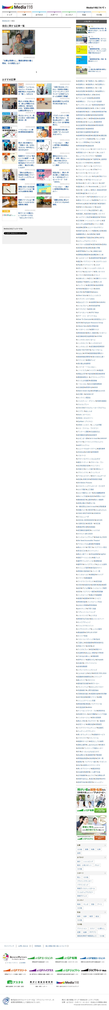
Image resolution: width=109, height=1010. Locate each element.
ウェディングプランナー (86, 731)
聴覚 (95, 118)
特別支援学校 (95, 306)
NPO (103, 779)
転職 (89, 135)
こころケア (102, 186)
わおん (80, 353)
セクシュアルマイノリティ (87, 241)
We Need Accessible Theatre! (89, 540)
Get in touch (93, 438)
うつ (87, 118)
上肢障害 (103, 159)
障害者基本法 (98, 643)
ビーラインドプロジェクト (93, 442)
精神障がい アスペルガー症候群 (90, 101)
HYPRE (99, 336)
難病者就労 (82, 500)
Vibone (80, 183)
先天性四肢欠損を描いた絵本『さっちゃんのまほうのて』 (61, 132)
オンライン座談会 (84, 397)
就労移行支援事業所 (85, 132)
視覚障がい (82, 84)
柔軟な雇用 (82, 745)
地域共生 (87, 585)
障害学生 (102, 711)
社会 (84, 15)
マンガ (85, 904)
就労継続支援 (82, 435)
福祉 (79, 186)
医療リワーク (92, 697)
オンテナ (86, 186)
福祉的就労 (93, 435)
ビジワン (81, 411)
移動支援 (90, 724)
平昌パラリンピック (94, 180)
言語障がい (101, 84)
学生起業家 (95, 554)
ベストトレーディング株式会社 (89, 639)
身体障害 (97, 98)
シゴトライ (101, 214)
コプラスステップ (84, 629)
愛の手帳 (97, 248)
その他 (99, 15)
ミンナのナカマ (96, 343)
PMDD (80, 289)
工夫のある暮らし (84, 656)
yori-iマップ (82, 608)
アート (88, 166)
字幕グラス (103, 176)
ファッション (82, 928)
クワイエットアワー (98, 377)
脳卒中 (80, 564)
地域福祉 (92, 527)
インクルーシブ (83, 595)
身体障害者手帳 (96, 258)
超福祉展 (90, 146)
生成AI (80, 663)
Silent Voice (82, 295)
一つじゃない (82, 384)
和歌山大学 (82, 374)
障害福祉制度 (82, 758)
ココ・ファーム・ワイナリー (88, 428)
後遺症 (80, 598)
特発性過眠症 (102, 401)
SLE (79, 765)
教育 (105, 585)
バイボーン (103, 333)
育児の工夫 (82, 551)
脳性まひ (81, 118)
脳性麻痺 (102, 448)
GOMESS (97, 513)
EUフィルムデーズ (99, 476)
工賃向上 (81, 643)
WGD (96, 387)
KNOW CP (90, 394)
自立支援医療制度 (95, 384)
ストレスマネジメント (86, 625)
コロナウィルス (101, 261)
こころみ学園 (97, 425)
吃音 (92, 649)
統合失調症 (82, 91)
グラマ (80, 442)
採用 (78, 853)
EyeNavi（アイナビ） (86, 421)
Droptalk (100, 660)
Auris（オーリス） (84, 414)
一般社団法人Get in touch (87, 506)
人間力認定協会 (93, 690)
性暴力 (102, 745)
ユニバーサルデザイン (95, 227)
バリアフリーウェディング (87, 728)
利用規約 (38, 946)
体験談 (93, 574)
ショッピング (88, 861)
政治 (97, 916)
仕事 (24, 15)
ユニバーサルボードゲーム (87, 448)
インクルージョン (84, 717)
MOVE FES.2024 (100, 673)
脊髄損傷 (90, 125)
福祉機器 (94, 254)
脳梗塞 (99, 595)
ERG (79, 323)
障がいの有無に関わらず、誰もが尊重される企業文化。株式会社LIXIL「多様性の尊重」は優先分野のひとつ (26, 105)
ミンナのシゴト (83, 346)
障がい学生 (82, 721)
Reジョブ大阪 (83, 496)
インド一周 (96, 571)
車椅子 (102, 105)
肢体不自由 (82, 782)
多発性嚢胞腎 (82, 666)
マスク (80, 272)
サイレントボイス (94, 295)
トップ (9, 15)
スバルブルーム (83, 306)
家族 (100, 585)
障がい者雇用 (98, 500)
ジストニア (98, 677)
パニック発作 (100, 139)
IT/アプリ (93, 932)
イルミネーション (84, 169)
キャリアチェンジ (84, 622)
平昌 (90, 197)
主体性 (88, 452)
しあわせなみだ (93, 745)
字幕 (79, 180)
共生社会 (81, 452)
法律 (85, 916)
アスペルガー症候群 (85, 98)
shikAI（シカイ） (84, 425)
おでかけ (39, 15)
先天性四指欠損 (83, 466)
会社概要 (22, 962)
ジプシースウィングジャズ (87, 670)
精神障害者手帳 (101, 112)
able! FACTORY (84, 350)
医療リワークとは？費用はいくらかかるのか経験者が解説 (26, 202)
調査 (95, 200)
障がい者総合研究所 (99, 190)
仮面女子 (81, 282)
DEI (79, 591)
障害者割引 (82, 129)
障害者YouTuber (84, 619)
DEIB (91, 598)
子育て (89, 547)
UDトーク (81, 268)
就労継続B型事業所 (98, 346)
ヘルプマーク (82, 139)
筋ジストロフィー (97, 619)
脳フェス (97, 557)
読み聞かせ (82, 755)
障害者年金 (82, 115)
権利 (87, 772)
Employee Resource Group (93, 323)
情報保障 (95, 656)
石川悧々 (81, 394)
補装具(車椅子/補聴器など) (87, 936)
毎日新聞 (81, 159)
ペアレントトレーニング (86, 612)
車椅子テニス (82, 896)
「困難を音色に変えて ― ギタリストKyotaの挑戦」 (61, 202)
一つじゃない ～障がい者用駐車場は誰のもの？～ (61, 189)
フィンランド (95, 472)
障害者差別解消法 (84, 108)
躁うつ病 (90, 112)
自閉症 (89, 248)
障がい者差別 (92, 333)
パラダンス (103, 762)
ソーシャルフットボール (93, 220)
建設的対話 (96, 768)
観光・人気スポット (84, 865)
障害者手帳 (82, 95)
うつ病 (99, 88)
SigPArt (103, 554)
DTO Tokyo (95, 312)
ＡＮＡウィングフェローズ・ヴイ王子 (91, 486)
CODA (80, 585)
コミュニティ (98, 782)
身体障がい (82, 81)
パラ (84, 180)
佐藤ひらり (82, 510)
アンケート (103, 200)
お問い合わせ (23, 946)
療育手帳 (81, 251)
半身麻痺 (81, 237)
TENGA (103, 217)
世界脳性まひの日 (98, 391)
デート (99, 169)
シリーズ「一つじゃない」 (87, 367)
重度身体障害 (100, 374)
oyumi (98, 207)
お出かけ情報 (82, 605)
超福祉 (88, 159)
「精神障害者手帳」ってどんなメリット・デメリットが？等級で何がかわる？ (97, 51)
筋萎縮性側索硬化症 (85, 677)
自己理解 (92, 714)
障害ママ (98, 649)
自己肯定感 (82, 697)
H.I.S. (83, 207)
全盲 (84, 122)
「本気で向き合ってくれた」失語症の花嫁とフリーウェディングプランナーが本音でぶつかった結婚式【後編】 (61, 91)
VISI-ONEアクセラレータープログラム (92, 408)
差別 (79, 193)
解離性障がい (82, 234)
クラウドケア (82, 738)
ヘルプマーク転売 (84, 217)
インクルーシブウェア (86, 537)
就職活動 (103, 135)
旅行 (88, 203)
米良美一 (90, 523)
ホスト (96, 183)
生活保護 (81, 387)
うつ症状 (102, 108)
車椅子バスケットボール (86, 888)
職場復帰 (89, 578)
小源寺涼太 (82, 523)
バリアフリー (97, 166)
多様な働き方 (82, 503)
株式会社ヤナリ (96, 568)
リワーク (81, 578)
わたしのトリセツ (97, 687)
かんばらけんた (101, 510)
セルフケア (91, 775)
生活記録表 (82, 707)
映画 (93, 115)
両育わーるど (101, 496)
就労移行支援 (90, 214)
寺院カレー (99, 469)
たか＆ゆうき (82, 673)
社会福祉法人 (95, 431)
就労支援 (98, 581)
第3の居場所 (96, 717)
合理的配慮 (102, 506)
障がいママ (82, 547)
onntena (94, 186)
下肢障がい (91, 81)
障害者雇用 (82, 146)
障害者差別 (82, 333)
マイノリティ (95, 466)
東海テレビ (91, 360)
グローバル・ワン (97, 462)
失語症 (91, 496)
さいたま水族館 (83, 380)
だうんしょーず (83, 517)
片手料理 (100, 653)
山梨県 (89, 500)
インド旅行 (90, 469)
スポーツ (54, 15)
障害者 (96, 105)
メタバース (82, 455)
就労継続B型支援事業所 (86, 336)
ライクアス (93, 370)
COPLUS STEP (91, 632)
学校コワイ (82, 646)
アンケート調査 (83, 431)
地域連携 (89, 643)
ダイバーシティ (93, 551)
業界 (78, 916)
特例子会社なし (83, 779)
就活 (92, 779)
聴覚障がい (91, 84)
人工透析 (90, 489)
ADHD (97, 95)
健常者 (96, 132)
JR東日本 (86, 479)
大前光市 (90, 510)
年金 (95, 176)
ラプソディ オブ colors (86, 299)
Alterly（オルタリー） (86, 418)
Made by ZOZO (101, 537)
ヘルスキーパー (83, 258)
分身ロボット (82, 278)
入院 (100, 231)
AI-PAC (80, 292)
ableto (89, 707)
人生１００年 (82, 163)
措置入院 (92, 309)
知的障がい (101, 91)
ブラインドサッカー (85, 176)
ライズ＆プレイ (83, 649)
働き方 (93, 595)
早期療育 (88, 292)
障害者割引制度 (96, 479)
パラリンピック (93, 173)
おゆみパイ (91, 207)
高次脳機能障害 (99, 493)
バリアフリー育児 (100, 547)
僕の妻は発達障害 (84, 363)
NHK (84, 248)
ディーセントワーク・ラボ (87, 711)
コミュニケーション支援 (86, 700)
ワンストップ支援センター (93, 748)
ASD (89, 646)
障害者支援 (82, 602)
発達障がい (91, 91)
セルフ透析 (82, 489)
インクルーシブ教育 (99, 588)
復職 (85, 598)
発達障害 (102, 118)
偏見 (84, 193)
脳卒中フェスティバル (86, 561)
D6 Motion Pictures (85, 483)
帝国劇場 (97, 544)
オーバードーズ (83, 210)
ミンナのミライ (83, 343)
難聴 (89, 115)
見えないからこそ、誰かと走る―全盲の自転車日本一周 (26, 118)
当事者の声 (101, 775)
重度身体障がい (83, 377)
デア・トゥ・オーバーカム (87, 316)
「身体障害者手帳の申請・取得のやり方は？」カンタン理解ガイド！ (97, 30)
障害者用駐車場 (83, 704)
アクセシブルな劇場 (85, 544)
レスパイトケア (83, 615)
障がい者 (90, 95)
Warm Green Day (84, 391)
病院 (105, 231)
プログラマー (92, 721)
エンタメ (69, 15)
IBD (79, 248)
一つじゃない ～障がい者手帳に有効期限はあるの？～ (61, 145)
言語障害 (81, 653)
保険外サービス (99, 734)
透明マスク (95, 329)
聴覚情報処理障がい (96, 353)
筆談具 (101, 370)
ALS (90, 673)
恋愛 (84, 227)
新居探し (81, 214)
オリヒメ (97, 275)
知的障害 (94, 302)
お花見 (93, 210)
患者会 (104, 244)
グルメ (88, 251)
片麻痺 (97, 234)
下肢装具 (89, 237)
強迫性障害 (99, 285)
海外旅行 (94, 203)
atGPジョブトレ (83, 445)
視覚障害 (100, 115)
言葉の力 (81, 469)
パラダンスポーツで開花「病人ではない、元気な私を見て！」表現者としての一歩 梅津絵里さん (61, 120)
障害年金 (89, 387)
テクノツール (94, 738)
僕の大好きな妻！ (98, 357)
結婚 (79, 227)
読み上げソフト (83, 302)
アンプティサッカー (85, 105)
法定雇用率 (82, 125)
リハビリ (98, 598)
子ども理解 (87, 588)
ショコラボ (96, 530)
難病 (95, 231)
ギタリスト (91, 680)
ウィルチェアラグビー (85, 892)
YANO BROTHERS (85, 513)
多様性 (94, 585)
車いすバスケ (100, 272)
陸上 (78, 877)
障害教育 (95, 452)
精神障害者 (82, 135)
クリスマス (82, 173)
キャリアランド (89, 564)
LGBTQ (101, 237)
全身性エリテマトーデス (91, 765)
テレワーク (82, 285)
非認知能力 (82, 690)
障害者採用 (99, 125)
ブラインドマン (83, 472)
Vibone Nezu (82, 326)
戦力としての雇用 (97, 741)
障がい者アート (83, 554)
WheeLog (81, 203)
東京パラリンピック (85, 200)
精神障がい (91, 88)
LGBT (103, 183)
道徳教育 (90, 755)
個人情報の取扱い (56, 946)
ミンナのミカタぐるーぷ (86, 340)
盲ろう (91, 278)
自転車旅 (92, 758)
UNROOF (103, 438)
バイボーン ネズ (83, 329)
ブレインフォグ (83, 687)
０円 (93, 169)
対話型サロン (82, 714)
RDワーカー (95, 683)
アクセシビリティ (84, 476)
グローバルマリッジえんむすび (89, 459)
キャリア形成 (82, 636)
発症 (93, 244)
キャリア (100, 574)
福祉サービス (89, 289)
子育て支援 (92, 608)
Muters (95, 292)
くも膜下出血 (95, 772)
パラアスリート (88, 261)
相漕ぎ (80, 762)
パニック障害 (82, 142)
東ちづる (92, 503)
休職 (100, 697)
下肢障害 (95, 159)
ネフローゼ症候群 (84, 244)
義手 (105, 258)
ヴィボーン (89, 183)
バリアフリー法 (96, 704)
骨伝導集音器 (94, 326)
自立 (79, 190)
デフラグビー (82, 309)
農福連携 (81, 632)
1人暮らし (101, 928)
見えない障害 (90, 653)
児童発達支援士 (83, 694)
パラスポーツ (82, 197)
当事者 (91, 234)
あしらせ (89, 411)
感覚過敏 (94, 380)
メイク (89, 231)
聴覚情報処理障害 (84, 357)
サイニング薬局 (83, 568)
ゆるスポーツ (89, 272)
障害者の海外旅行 (84, 571)
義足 (79, 261)
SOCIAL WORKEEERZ (86, 520)
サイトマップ (9, 946)
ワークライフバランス (86, 581)
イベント (97, 224)
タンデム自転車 (83, 224)
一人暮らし (87, 190)
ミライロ (81, 275)
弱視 (79, 122)
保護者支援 (95, 694)
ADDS (97, 289)
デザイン (81, 166)
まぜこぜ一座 (82, 438)
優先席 (91, 139)
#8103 (80, 748)
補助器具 (95, 217)
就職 (86, 849)
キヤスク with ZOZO (85, 534)
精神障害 (90, 129)
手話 (79, 265)
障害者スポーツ (83, 152)
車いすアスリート (84, 768)
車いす (94, 108)
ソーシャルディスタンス (95, 268)
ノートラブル (82, 370)
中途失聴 (90, 374)
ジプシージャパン (90, 663)
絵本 (79, 588)
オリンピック (92, 193)
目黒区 (89, 782)
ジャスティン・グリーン (86, 401)
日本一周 (100, 758)
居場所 (97, 779)
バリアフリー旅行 (90, 762)
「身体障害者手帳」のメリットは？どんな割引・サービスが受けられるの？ (97, 40)
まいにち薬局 (102, 564)
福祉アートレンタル (85, 557)
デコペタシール (83, 312)
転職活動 (95, 135)
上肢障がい (101, 81)
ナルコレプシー (83, 404)
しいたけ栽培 (97, 629)
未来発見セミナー (99, 319)
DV (79, 751)
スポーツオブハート (99, 149)
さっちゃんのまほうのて (90, 751)
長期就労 (98, 724)
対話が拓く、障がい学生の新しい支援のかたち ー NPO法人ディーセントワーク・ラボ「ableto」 (61, 177)
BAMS (98, 163)
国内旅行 (102, 203)
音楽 (92, 904)
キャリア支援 (102, 714)
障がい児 (98, 282)
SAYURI (99, 520)
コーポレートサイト (11, 962)
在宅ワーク (82, 724)
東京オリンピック (100, 197)
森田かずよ (91, 660)
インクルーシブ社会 (94, 602)
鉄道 (79, 479)
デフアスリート (88, 265)
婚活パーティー (83, 462)
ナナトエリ (82, 360)
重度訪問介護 (82, 527)
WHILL (91, 163)
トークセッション (84, 149)
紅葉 (98, 142)
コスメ (92, 928)
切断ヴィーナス (101, 278)
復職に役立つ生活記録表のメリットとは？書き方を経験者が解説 (26, 189)
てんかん (90, 122)
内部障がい (82, 88)
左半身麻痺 (82, 775)
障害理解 (100, 591)
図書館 (99, 156)
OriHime (89, 275)
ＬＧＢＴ (102, 152)
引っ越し (100, 210)
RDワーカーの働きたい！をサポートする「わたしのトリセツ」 (26, 215)
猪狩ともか (90, 282)
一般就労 (102, 721)
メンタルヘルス (83, 574)
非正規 (97, 523)
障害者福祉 (93, 605)
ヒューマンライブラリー (86, 156)
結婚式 (101, 728)
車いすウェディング (85, 734)
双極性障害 (82, 112)
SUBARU (102, 302)
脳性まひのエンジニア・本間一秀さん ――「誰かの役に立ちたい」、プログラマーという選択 (61, 160)
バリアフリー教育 (88, 591)
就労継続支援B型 (84, 530)
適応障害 (90, 285)
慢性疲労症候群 (83, 683)
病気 (98, 244)
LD (93, 646)
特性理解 (103, 694)
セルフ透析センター (85, 493)
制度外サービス (83, 741)
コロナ (97, 265)
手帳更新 (98, 755)
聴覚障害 (98, 122)
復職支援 (98, 561)
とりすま (94, 615)
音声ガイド (82, 660)
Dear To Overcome (85, 319)
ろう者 (101, 254)
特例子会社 (82, 231)
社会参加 (81, 772)
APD (86, 353)
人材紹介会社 (97, 251)
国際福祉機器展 (83, 254)
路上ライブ (82, 680)
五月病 (80, 220)
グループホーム (96, 350)
